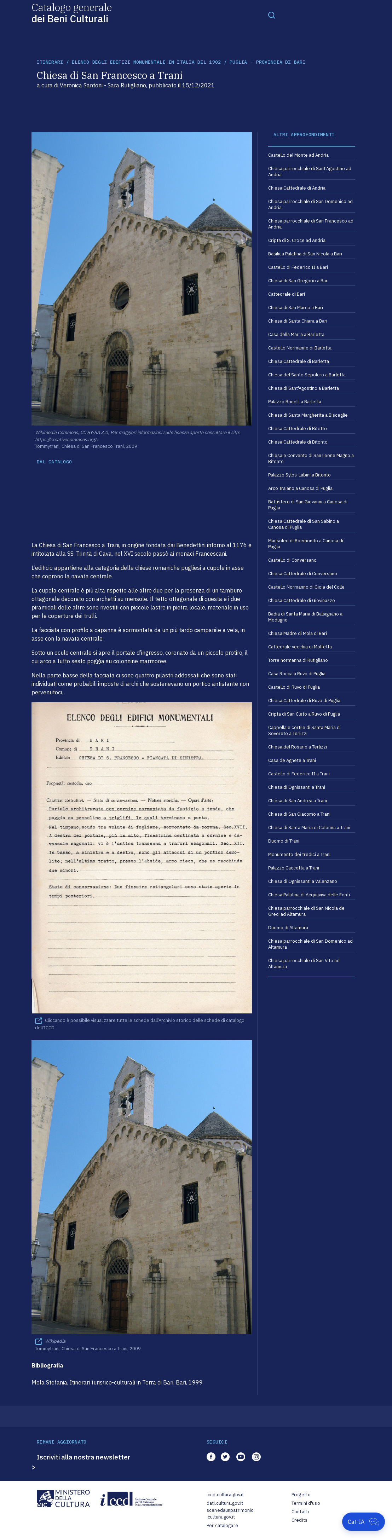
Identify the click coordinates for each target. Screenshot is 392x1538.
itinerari (50, 62)
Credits (299, 1520)
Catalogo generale (71, 12)
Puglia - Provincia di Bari (268, 62)
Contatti (300, 1512)
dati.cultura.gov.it (225, 1503)
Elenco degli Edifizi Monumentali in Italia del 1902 (146, 62)
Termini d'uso (306, 1503)
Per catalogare (222, 1525)
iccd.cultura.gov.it (225, 1495)
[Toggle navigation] (272, 15)
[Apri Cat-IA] (363, 1522)
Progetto (301, 1495)
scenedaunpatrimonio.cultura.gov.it (230, 1513)
